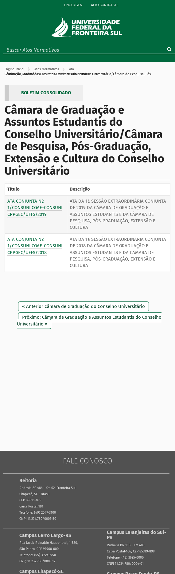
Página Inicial (14, 69)
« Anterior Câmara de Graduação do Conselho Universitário (83, 306)
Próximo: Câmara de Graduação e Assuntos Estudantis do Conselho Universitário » (89, 320)
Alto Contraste (105, 5)
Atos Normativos (46, 69)
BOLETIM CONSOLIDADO (46, 92)
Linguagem (73, 5)
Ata (71, 69)
